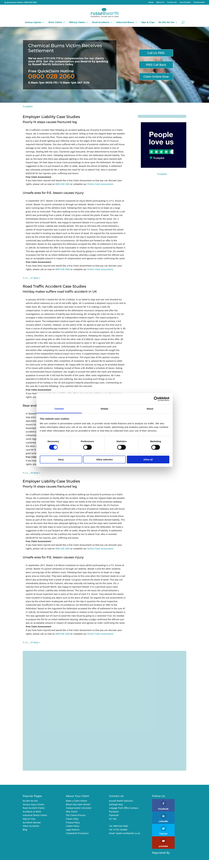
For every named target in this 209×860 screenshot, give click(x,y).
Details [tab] (104, 408)
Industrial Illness (125, 22)
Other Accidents (31, 826)
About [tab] (150, 408)
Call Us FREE (156, 53)
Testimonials (198, 2)
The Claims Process (76, 815)
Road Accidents (100, 22)
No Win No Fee (166, 22)
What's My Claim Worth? (78, 804)
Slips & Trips (148, 22)
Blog (25, 829)
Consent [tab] (59, 408)
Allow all (148, 459)
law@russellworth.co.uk (128, 833)
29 (31, 472)
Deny (61, 459)
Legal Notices (72, 829)
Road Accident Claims (34, 807)
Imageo (176, 855)
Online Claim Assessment (100, 184)
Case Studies (185, 2)
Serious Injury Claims (33, 804)
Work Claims (55, 22)
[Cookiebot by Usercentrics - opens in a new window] (156, 398)
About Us (160, 2)
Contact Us (172, 2)
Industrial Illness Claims (35, 815)
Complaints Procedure (77, 833)
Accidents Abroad (32, 822)
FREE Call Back (156, 65)
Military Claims (77, 22)
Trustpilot (28, 106)
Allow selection (104, 459)
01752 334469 (120, 829)
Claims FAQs (72, 818)
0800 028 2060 (30, 2)
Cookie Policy (72, 826)
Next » (36, 278)
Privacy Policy (73, 822)
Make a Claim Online (76, 800)
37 (31, 278)
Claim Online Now (156, 76)
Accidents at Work (32, 811)
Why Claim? (72, 811)
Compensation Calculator (78, 807)
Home (151, 2)
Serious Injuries (33, 22)
